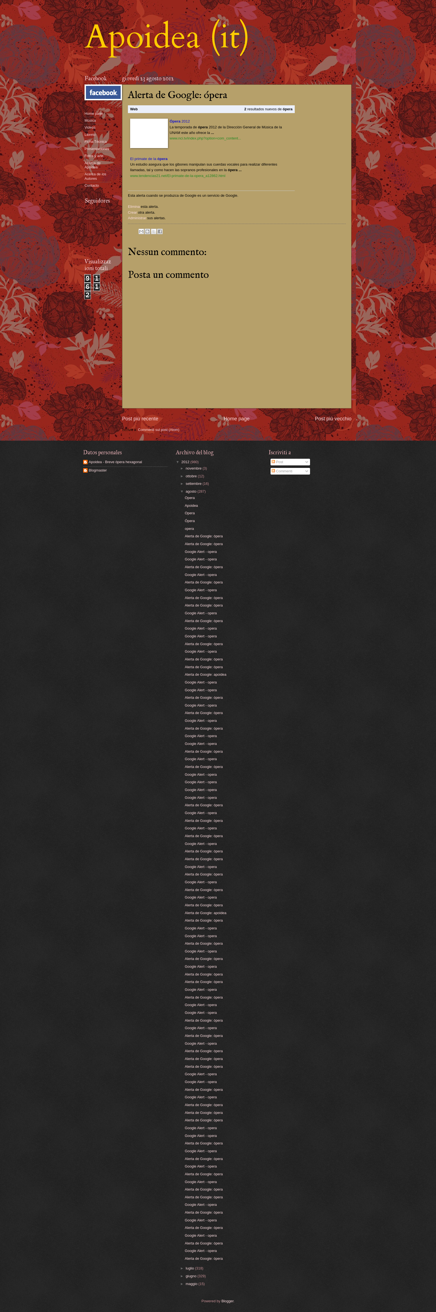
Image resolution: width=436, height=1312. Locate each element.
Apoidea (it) (167, 37)
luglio (190, 1268)
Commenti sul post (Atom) (158, 430)
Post (277, 462)
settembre (194, 484)
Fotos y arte (94, 156)
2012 (180, 121)
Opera (190, 498)
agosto (191, 491)
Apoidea (191, 505)
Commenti (282, 471)
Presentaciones (97, 149)
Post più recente (140, 418)
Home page (236, 418)
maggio (192, 1284)
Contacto (92, 185)
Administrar (137, 218)
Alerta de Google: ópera (204, 536)
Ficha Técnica (96, 141)
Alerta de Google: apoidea (206, 674)
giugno (191, 1276)
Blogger (227, 1301)
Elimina (134, 206)
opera (189, 529)
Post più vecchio (333, 418)
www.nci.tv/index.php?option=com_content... (205, 138)
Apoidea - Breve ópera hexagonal (115, 462)
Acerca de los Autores (95, 176)
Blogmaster (98, 470)
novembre (194, 468)
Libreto (90, 135)
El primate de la (148, 159)
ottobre (192, 476)
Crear (132, 212)
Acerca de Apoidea (93, 165)
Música (90, 120)
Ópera (190, 521)
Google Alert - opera (201, 552)
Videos (90, 127)
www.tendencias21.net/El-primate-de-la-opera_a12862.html (178, 176)
